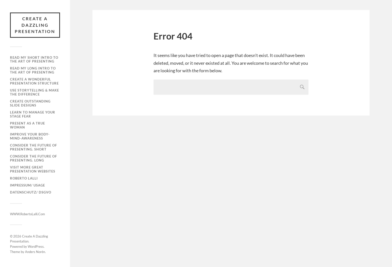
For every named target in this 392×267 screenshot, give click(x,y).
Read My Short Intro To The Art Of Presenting (34, 60)
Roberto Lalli (24, 178)
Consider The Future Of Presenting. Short (33, 147)
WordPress (36, 246)
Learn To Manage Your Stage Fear (32, 114)
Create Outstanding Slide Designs (30, 103)
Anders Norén (35, 252)
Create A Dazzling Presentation (35, 25)
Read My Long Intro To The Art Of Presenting (33, 70)
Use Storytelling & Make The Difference (34, 92)
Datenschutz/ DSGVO (30, 192)
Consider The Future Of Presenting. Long (33, 158)
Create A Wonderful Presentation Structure (34, 81)
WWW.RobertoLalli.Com (27, 214)
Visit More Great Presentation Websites (32, 169)
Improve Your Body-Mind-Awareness (30, 136)
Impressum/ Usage (27, 185)
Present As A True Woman (27, 125)
